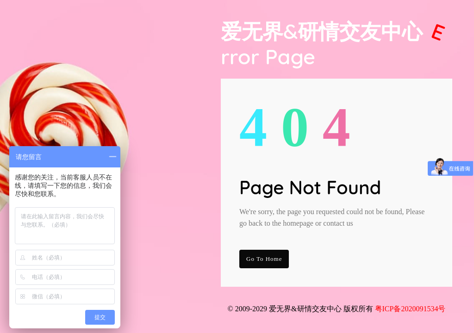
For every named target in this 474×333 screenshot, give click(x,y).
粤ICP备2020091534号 (410, 309)
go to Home (264, 258)
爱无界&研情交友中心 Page (335, 43)
